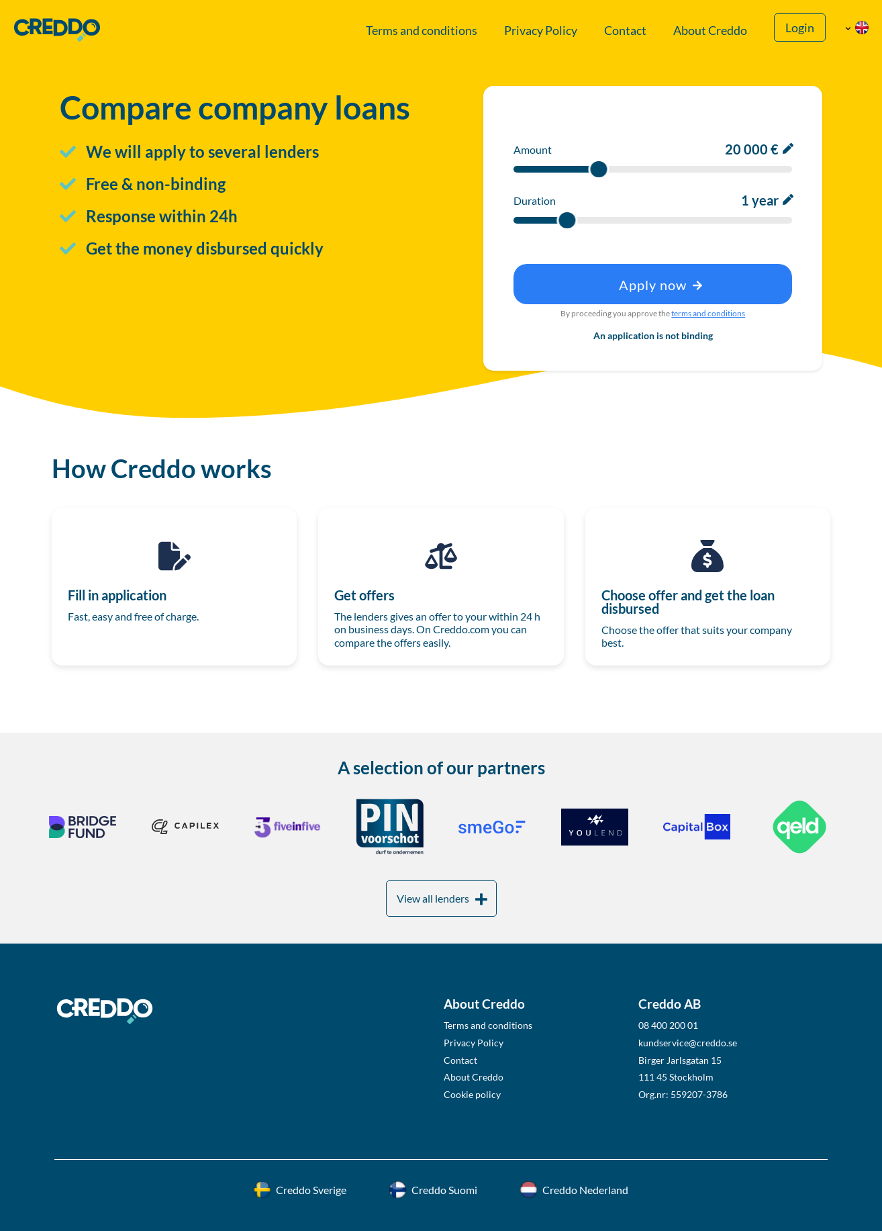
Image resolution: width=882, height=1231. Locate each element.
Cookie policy (472, 1094)
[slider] (598, 169)
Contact (625, 31)
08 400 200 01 (668, 1025)
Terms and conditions (421, 31)
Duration (534, 200)
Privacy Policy (540, 31)
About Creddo (710, 31)
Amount (532, 149)
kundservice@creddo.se (687, 1042)
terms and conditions (708, 313)
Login (799, 28)
